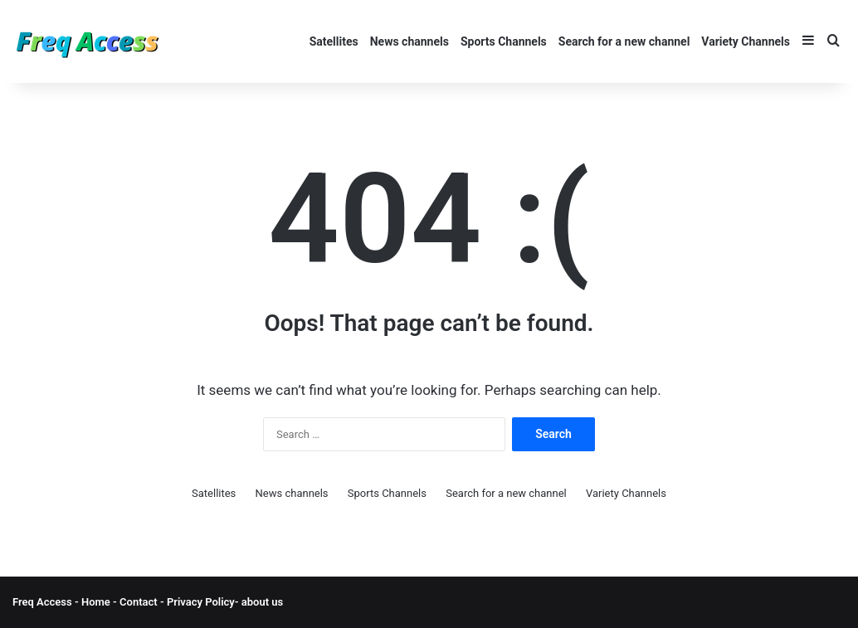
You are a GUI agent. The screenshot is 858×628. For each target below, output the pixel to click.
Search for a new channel (624, 41)
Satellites (334, 41)
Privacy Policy (199, 602)
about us (262, 602)
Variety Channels (745, 41)
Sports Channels (504, 41)
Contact (139, 602)
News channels (409, 41)
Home (95, 602)
